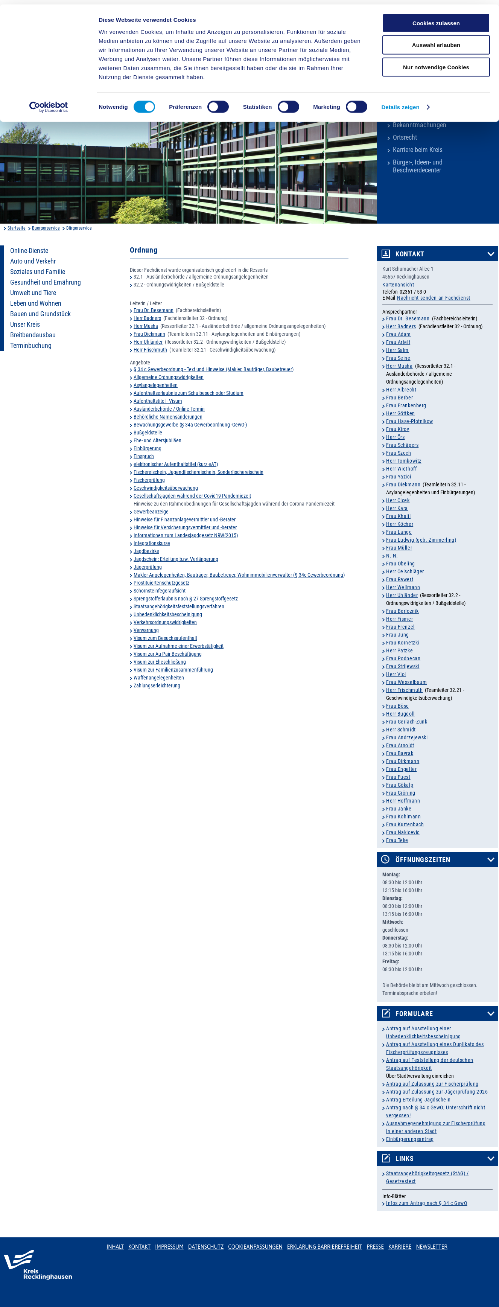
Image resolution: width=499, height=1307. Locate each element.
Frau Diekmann (149, 334)
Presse (375, 1247)
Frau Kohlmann (403, 816)
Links (405, 1158)
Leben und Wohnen (35, 303)
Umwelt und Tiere (33, 293)
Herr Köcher (399, 524)
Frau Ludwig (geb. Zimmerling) (421, 540)
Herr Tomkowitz (403, 461)
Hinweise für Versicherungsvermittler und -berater (185, 527)
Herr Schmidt (401, 730)
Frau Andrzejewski (407, 737)
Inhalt (115, 1247)
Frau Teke (397, 840)
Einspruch (144, 456)
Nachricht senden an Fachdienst (433, 298)
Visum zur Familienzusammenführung (173, 670)
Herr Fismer (399, 619)
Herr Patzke (399, 650)
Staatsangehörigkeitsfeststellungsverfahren (179, 606)
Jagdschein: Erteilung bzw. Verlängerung (176, 559)
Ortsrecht (405, 137)
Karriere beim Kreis (418, 150)
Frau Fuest (398, 777)
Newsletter (431, 1247)
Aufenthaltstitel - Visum (158, 401)
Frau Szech (398, 453)
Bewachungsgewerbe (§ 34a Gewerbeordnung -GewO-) (190, 425)
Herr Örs (395, 437)
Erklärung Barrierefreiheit (324, 1247)
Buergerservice (46, 228)
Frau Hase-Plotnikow (409, 421)
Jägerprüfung (148, 567)
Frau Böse (397, 706)
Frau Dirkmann (402, 761)
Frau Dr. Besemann (153, 310)
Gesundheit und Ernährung (45, 282)
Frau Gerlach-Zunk (406, 722)
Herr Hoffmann (403, 801)
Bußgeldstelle (148, 433)
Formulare (414, 1014)
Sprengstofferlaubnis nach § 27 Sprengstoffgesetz (186, 599)
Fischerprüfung (149, 480)
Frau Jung (397, 635)
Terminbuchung (31, 345)
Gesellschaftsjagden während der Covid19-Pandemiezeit (192, 496)
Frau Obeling (400, 564)
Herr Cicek (398, 500)
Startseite (17, 228)
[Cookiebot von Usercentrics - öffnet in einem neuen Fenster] (49, 103)
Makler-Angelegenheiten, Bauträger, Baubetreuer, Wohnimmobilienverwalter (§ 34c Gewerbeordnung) (239, 575)
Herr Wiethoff (401, 469)
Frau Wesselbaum (406, 682)
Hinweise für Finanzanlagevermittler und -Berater (185, 519)
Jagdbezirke (146, 551)
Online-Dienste (29, 250)
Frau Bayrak (399, 753)
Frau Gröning (400, 793)
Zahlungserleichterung (157, 685)
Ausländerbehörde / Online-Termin (169, 409)
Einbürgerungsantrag (410, 1139)
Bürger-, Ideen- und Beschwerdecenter (418, 166)
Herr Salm (397, 350)
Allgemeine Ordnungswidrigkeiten (169, 377)
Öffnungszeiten (423, 860)
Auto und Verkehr (33, 261)
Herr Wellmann (403, 587)
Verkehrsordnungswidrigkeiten (165, 622)
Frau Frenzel (400, 627)
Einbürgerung (147, 448)
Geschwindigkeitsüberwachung (166, 488)
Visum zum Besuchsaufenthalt (165, 638)
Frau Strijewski (402, 666)
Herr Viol (396, 674)
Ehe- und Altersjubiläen (157, 440)
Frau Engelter (401, 769)
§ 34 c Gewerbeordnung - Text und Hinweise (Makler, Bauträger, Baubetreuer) (214, 369)
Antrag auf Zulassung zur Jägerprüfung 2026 (437, 1092)
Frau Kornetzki (402, 643)
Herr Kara (397, 508)
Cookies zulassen (436, 18)
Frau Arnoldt (400, 745)
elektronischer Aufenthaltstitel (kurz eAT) (176, 464)
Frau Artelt (398, 342)
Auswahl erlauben (436, 41)
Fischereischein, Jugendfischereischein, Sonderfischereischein (198, 472)
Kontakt (410, 254)
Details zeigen (400, 103)
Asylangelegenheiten (156, 385)
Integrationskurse (152, 543)
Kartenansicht (398, 285)
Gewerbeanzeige (151, 512)
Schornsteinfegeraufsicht (160, 591)
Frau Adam (398, 334)
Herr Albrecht (401, 390)
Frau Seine (398, 358)
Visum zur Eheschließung (160, 662)
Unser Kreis (25, 324)
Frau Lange (399, 532)
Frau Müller (399, 548)
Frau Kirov (397, 429)
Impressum (169, 1247)
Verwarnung (146, 630)
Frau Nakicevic (403, 832)
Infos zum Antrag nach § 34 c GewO (426, 1203)
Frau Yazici (398, 477)
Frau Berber (399, 398)
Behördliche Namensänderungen (168, 417)
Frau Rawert (399, 579)
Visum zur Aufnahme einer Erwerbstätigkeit (179, 646)
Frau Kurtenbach (405, 824)
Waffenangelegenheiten (159, 678)
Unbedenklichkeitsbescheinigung (168, 614)
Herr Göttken (400, 413)
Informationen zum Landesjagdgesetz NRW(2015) (186, 535)
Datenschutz (206, 1247)
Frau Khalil (398, 516)
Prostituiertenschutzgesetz (161, 583)
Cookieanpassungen (255, 1247)
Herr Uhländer (148, 342)
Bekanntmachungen (419, 125)
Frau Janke (399, 809)
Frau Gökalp (399, 785)
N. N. (392, 556)
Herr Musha (146, 326)
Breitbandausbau (33, 335)
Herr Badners (147, 318)
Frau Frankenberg (406, 405)
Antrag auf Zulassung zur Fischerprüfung (432, 1084)
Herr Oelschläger (405, 571)
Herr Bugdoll (400, 714)
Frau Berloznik (402, 611)
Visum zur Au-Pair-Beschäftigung (168, 654)
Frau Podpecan (403, 658)
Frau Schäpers (402, 445)
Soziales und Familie (37, 272)
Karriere (400, 1247)
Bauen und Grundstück (40, 314)
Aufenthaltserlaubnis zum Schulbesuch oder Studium (188, 393)
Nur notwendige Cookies (436, 62)
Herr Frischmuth (150, 350)
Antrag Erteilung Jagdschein (418, 1100)
